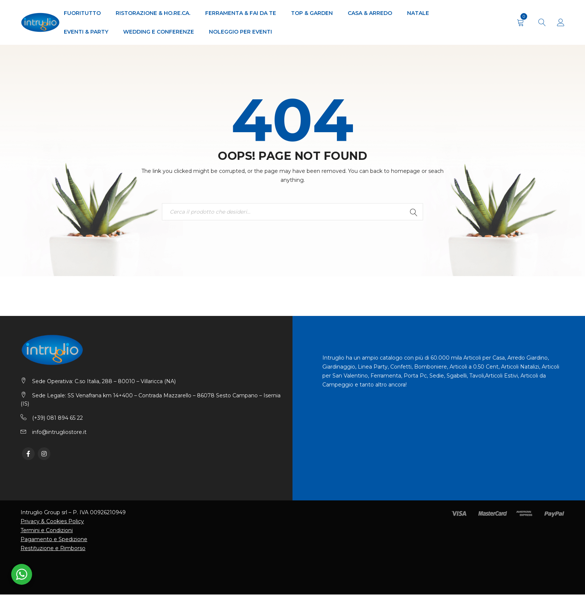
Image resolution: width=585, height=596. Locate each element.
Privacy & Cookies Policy (52, 522)
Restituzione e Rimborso (53, 549)
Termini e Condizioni (47, 531)
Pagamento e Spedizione (54, 540)
